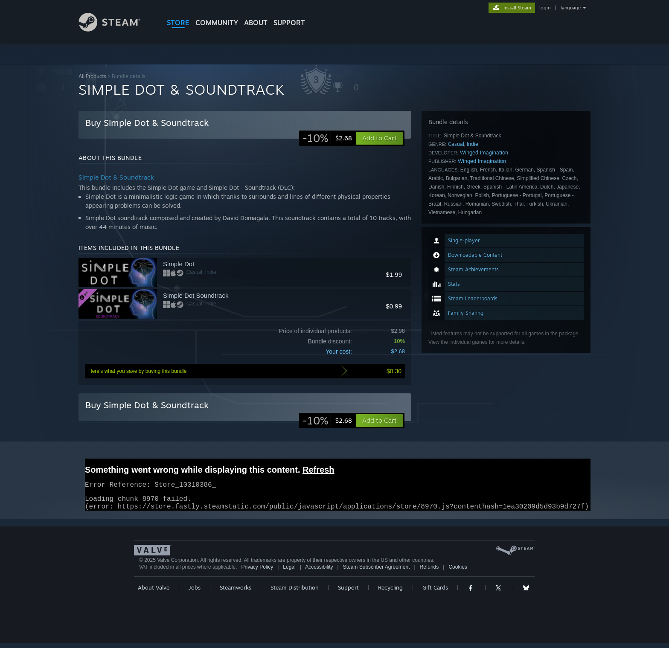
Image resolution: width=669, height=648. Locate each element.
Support (348, 592)
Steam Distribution (295, 592)
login (544, 8)
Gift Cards (435, 592)
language (571, 8)
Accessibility (319, 572)
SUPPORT (289, 22)
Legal (289, 572)
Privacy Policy (257, 572)
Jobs (195, 592)
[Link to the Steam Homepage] (116, 29)
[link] (327, 138)
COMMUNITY (216, 22)
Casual (456, 144)
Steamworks (235, 592)
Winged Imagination (484, 152)
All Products (92, 76)
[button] (379, 420)
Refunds (429, 572)
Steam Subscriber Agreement (376, 572)
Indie (472, 144)
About (256, 22)
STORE (178, 22)
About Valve (153, 592)
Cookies (457, 572)
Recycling (390, 592)
